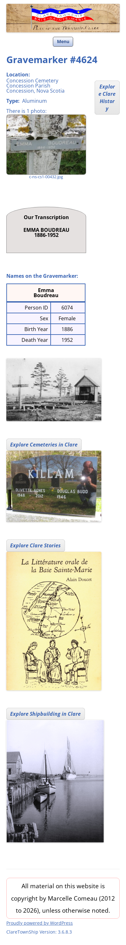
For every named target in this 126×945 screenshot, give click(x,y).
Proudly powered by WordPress (39, 923)
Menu (63, 41)
